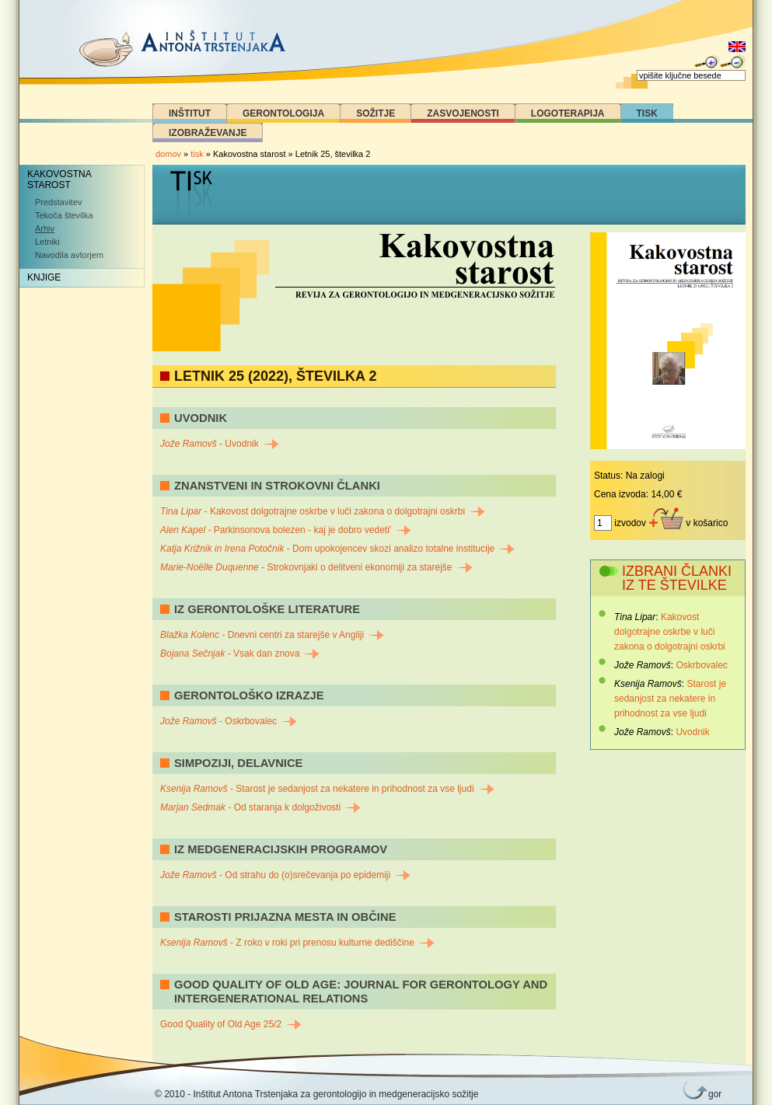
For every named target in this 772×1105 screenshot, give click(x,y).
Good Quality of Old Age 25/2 (231, 1024)
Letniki (47, 241)
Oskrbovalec (702, 665)
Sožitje (375, 113)
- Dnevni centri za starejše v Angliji (272, 634)
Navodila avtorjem (69, 255)
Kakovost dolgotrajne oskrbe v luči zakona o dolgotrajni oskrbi (669, 632)
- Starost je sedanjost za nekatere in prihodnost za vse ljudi (327, 788)
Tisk (647, 113)
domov (168, 154)
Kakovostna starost (59, 179)
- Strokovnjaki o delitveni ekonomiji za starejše (316, 567)
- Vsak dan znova (240, 653)
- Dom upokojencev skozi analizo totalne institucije (337, 548)
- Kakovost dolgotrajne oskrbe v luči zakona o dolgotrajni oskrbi (322, 511)
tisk (197, 154)
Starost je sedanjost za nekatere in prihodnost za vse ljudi (670, 698)
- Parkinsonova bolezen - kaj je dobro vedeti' (285, 530)
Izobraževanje (207, 132)
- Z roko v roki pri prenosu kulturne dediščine (297, 942)
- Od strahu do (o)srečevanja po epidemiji (285, 875)
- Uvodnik (219, 443)
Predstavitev (58, 202)
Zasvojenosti (463, 113)
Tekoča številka (64, 215)
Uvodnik (692, 732)
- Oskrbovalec (228, 721)
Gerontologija (283, 113)
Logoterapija (568, 113)
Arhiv (44, 228)
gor (712, 1094)
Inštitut (190, 113)
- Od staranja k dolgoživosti (260, 807)
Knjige (44, 277)
